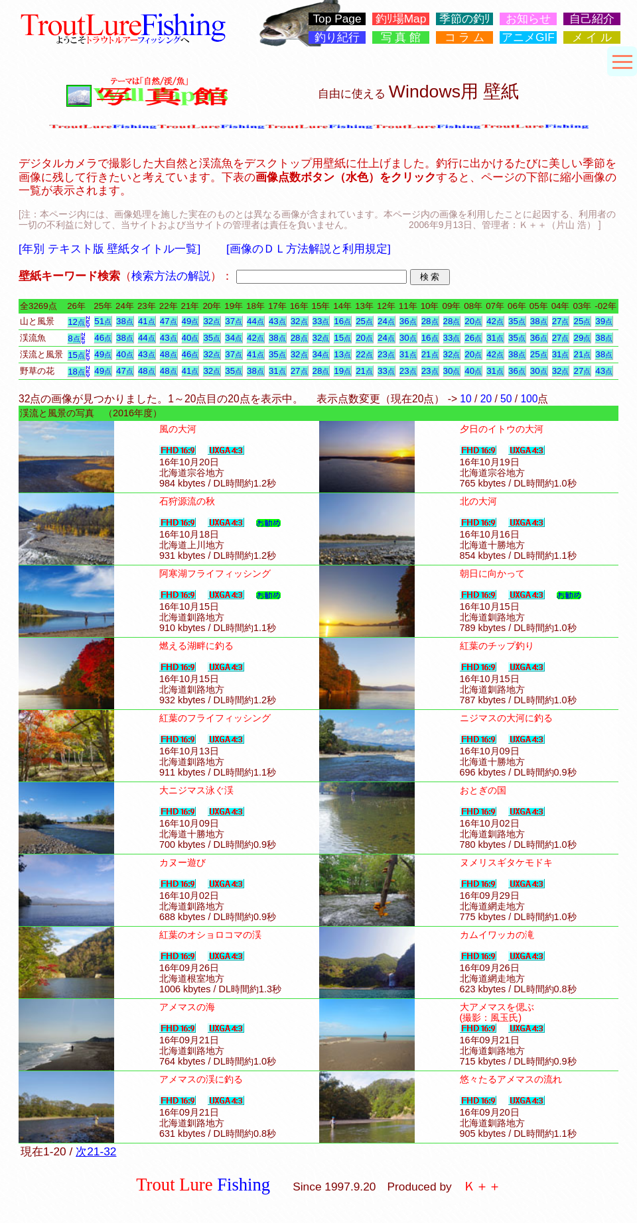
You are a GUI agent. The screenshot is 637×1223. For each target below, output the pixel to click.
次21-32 (96, 1151)
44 (255, 321)
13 (342, 354)
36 (408, 321)
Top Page (337, 19)
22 (364, 354)
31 (495, 338)
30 (408, 338)
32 (211, 321)
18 (76, 372)
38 (124, 321)
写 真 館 (401, 37)
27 (560, 321)
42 (495, 321)
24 (386, 321)
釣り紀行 (337, 37)
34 (233, 338)
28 (430, 321)
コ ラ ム (465, 37)
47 (168, 321)
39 (603, 321)
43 (277, 321)
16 (342, 321)
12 (76, 322)
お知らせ (528, 19)
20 (473, 321)
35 (517, 321)
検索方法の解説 (170, 275)
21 (430, 354)
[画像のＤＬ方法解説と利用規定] (308, 248)
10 (465, 398)
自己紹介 (591, 19)
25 (364, 321)
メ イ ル (592, 37)
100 (528, 398)
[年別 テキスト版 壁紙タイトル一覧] (109, 248)
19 (342, 371)
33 (321, 321)
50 (506, 398)
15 (342, 338)
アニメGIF (528, 37)
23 (386, 354)
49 (190, 321)
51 (102, 321)
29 (582, 338)
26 (473, 338)
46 (102, 338)
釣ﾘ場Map (401, 19)
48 (168, 354)
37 (233, 321)
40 (190, 338)
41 (146, 321)
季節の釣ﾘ (464, 19)
